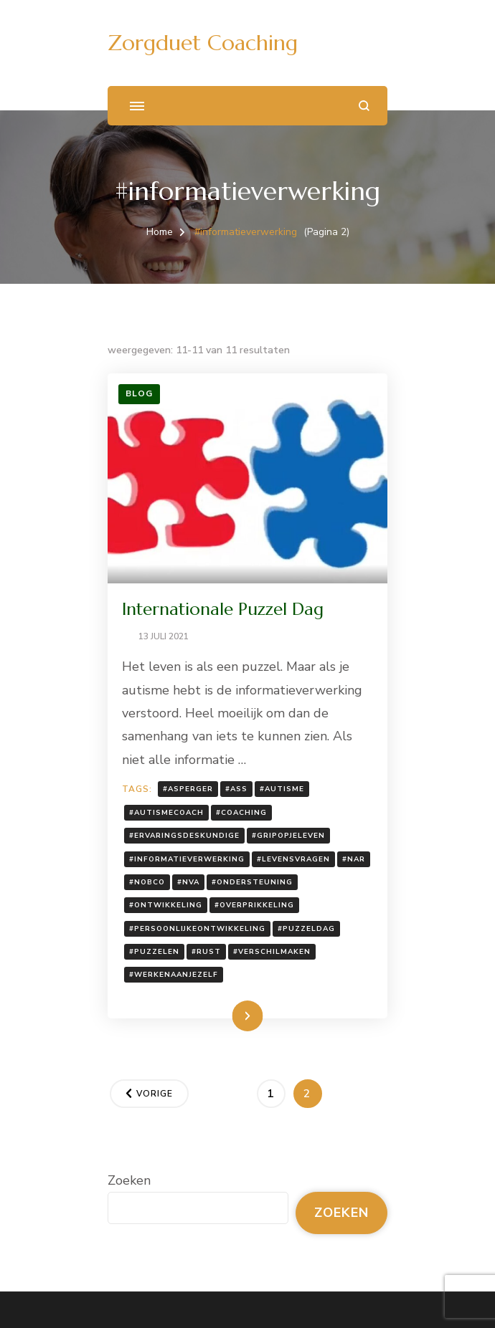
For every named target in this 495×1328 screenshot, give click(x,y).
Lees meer (225, 1015)
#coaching (241, 813)
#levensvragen (293, 859)
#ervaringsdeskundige (184, 836)
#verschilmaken (272, 952)
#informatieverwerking (187, 859)
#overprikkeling (254, 905)
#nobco (147, 882)
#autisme (282, 789)
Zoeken (129, 1180)
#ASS (236, 789)
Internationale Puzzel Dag (223, 609)
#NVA (188, 882)
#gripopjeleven (288, 836)
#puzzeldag (306, 929)
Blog (139, 393)
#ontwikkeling (165, 905)
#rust (206, 952)
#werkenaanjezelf (173, 975)
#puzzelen (154, 952)
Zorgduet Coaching (203, 42)
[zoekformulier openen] (364, 106)
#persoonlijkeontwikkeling (197, 929)
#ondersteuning (252, 882)
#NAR (353, 859)
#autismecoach (166, 813)
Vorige (154, 1093)
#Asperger (188, 789)
